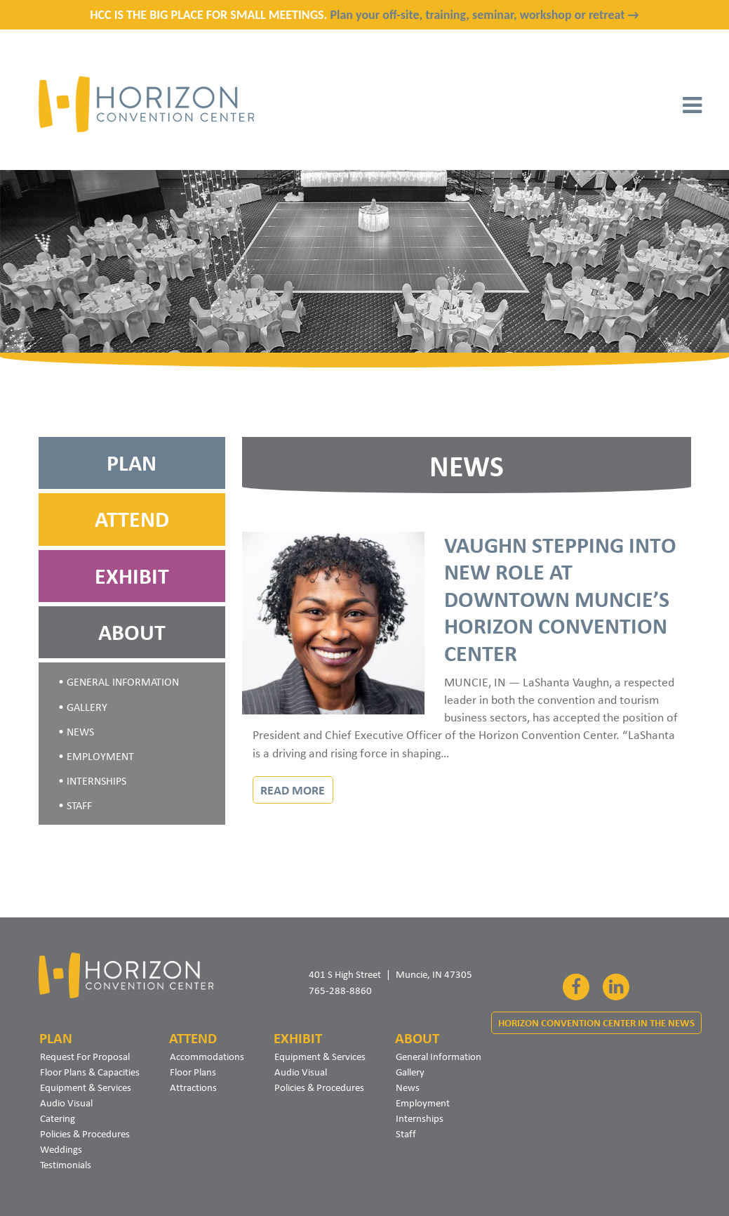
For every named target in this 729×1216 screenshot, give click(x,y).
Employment (100, 756)
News (80, 732)
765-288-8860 (340, 990)
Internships (96, 781)
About (132, 632)
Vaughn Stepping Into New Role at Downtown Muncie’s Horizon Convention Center (560, 599)
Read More (292, 790)
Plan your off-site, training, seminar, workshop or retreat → (484, 14)
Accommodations (207, 1056)
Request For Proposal (85, 1056)
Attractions (193, 1087)
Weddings (61, 1149)
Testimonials (65, 1164)
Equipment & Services (85, 1087)
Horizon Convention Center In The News (596, 1023)
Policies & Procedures (85, 1133)
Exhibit (132, 576)
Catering (57, 1118)
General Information (123, 682)
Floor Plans (193, 1072)
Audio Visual (66, 1103)
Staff (79, 805)
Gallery (87, 707)
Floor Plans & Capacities (90, 1072)
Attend (132, 519)
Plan (131, 463)
